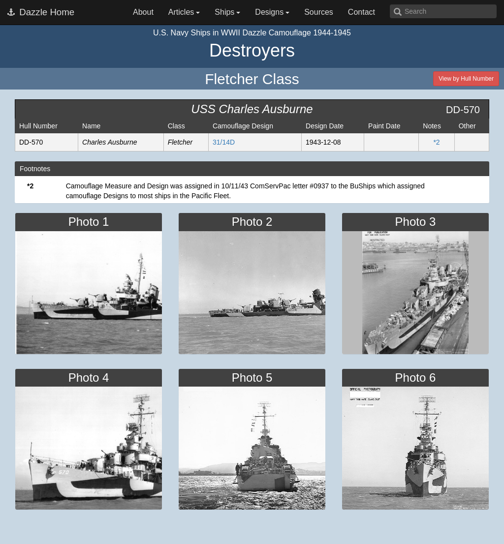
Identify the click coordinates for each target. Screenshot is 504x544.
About (143, 12)
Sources (318, 12)
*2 (436, 142)
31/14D (224, 142)
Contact (361, 12)
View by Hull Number (466, 78)
